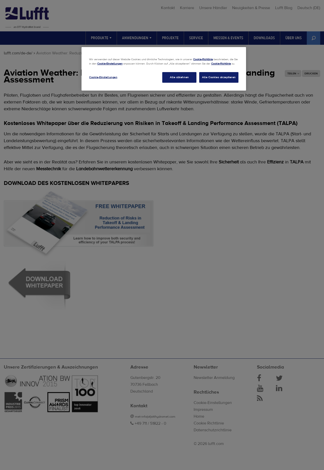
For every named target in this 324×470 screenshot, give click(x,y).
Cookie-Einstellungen (110, 64)
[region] (164, 69)
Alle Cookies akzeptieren (219, 77)
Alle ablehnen (179, 77)
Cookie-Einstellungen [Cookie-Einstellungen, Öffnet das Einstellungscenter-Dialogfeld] (103, 77)
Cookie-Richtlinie (203, 59)
